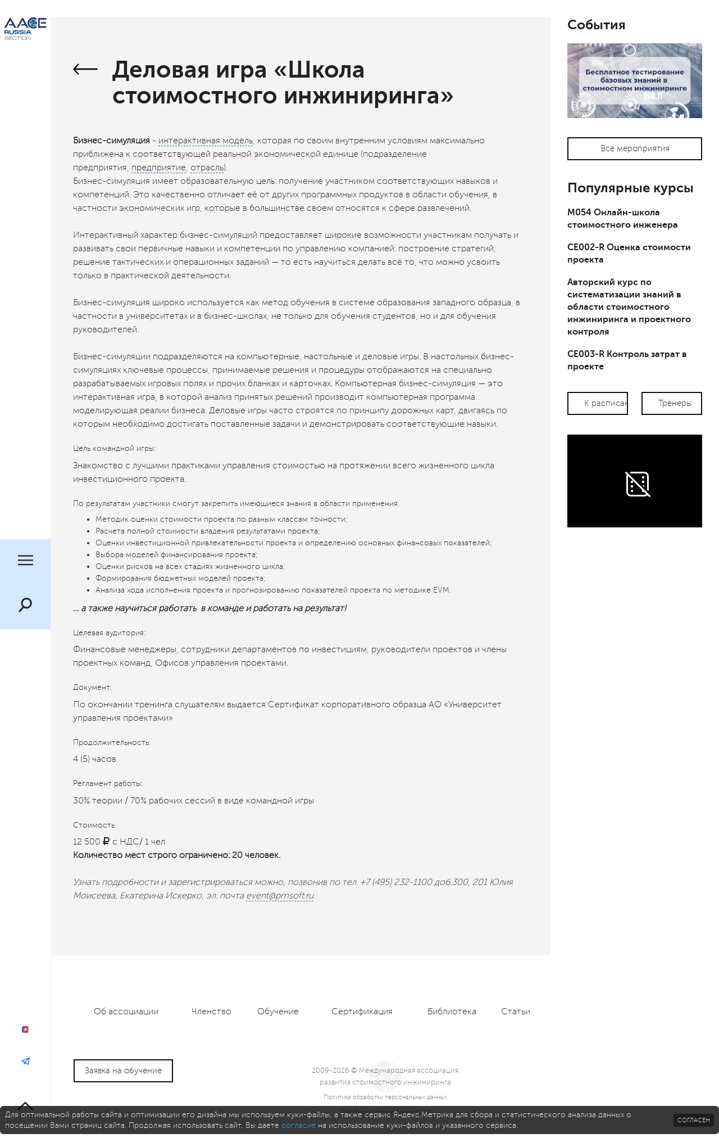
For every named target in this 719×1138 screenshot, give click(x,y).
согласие (298, 1125)
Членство (211, 1011)
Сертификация (362, 1011)
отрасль (207, 167)
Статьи (515, 1011)
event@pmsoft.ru (279, 896)
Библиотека (451, 1011)
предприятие (158, 167)
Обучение (278, 1011)
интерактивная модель (205, 141)
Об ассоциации (126, 1011)
